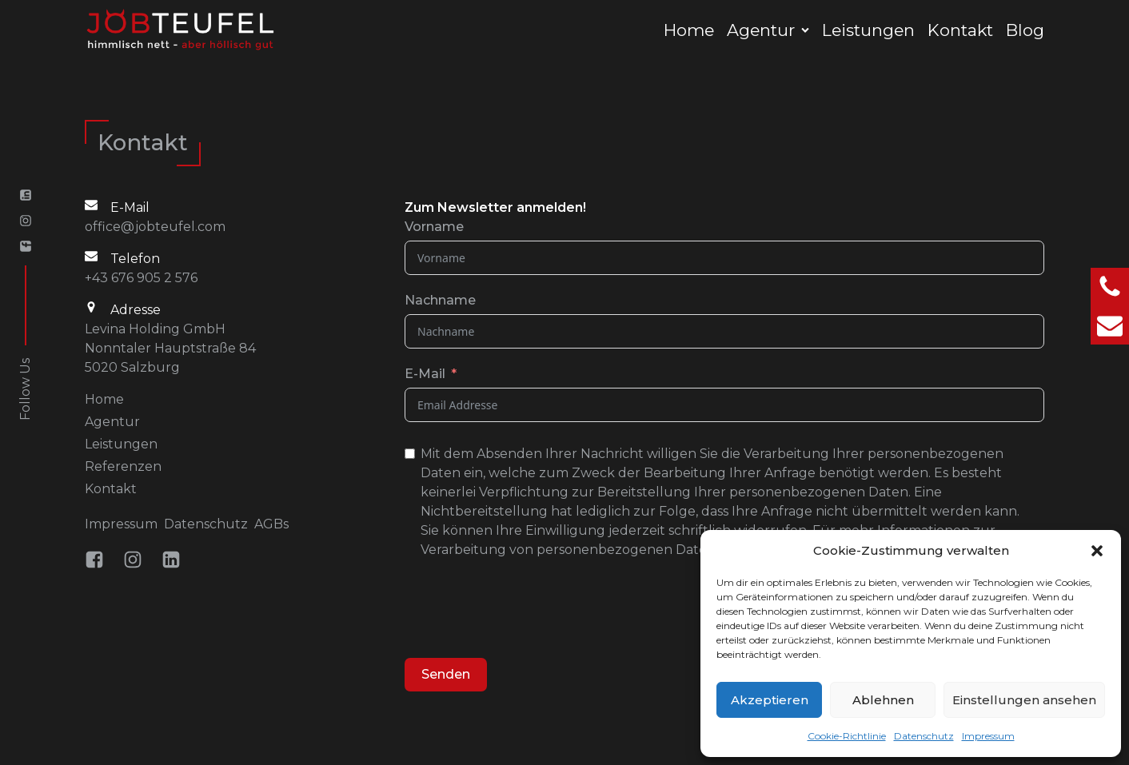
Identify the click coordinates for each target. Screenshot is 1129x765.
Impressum (988, 736)
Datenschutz (924, 736)
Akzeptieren (769, 699)
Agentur (761, 30)
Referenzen (123, 466)
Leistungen (868, 30)
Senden (445, 674)
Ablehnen (883, 699)
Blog (1025, 30)
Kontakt (960, 30)
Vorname (434, 226)
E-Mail (425, 373)
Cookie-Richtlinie (847, 736)
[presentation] (526, 611)
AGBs (271, 524)
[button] (1097, 551)
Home (689, 30)
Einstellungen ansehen (1024, 699)
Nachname (440, 300)
